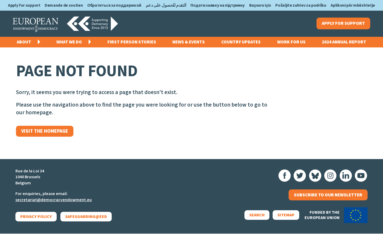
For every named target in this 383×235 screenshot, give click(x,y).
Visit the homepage (45, 132)
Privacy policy (36, 218)
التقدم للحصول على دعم (166, 5)
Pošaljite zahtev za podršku (300, 5)
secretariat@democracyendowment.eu (53, 201)
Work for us (291, 42)
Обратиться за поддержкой (114, 5)
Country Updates (241, 42)
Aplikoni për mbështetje (353, 5)
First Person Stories (131, 42)
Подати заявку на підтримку (217, 5)
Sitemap (284, 217)
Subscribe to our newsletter (328, 196)
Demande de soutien (64, 5)
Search (255, 217)
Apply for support (24, 5)
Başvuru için (260, 5)
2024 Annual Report (344, 42)
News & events (188, 42)
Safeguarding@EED (86, 218)
